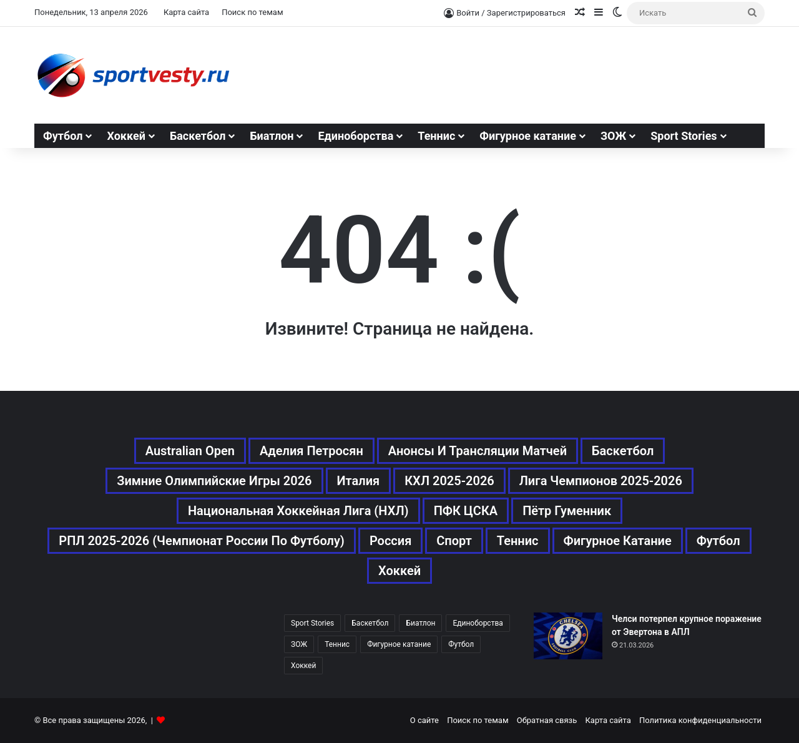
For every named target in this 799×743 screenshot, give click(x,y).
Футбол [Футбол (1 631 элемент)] (718, 540)
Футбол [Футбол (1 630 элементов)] (461, 644)
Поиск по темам (252, 12)
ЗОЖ (613, 135)
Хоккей (126, 135)
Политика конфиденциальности (700, 720)
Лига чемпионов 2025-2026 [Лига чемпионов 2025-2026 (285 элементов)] (600, 480)
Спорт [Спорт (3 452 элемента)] (454, 540)
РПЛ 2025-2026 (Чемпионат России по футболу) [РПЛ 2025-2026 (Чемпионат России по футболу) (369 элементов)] (202, 540)
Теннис (436, 135)
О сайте (424, 720)
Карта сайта (186, 12)
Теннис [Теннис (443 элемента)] (518, 540)
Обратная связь (547, 720)
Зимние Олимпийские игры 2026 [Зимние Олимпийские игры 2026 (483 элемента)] (214, 480)
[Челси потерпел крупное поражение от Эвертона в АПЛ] (568, 636)
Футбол (62, 135)
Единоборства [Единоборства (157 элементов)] (477, 623)
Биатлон (271, 135)
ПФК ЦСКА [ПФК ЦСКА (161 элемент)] (466, 510)
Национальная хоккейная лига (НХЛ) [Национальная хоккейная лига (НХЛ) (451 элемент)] (298, 510)
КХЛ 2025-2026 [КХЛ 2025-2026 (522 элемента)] (449, 480)
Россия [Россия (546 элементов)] (390, 540)
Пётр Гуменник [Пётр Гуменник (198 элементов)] (566, 510)
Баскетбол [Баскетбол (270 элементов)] (623, 450)
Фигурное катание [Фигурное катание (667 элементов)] (618, 540)
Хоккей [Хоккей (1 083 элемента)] (399, 570)
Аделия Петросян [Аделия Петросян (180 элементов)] (311, 450)
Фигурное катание (527, 135)
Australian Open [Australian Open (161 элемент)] (190, 450)
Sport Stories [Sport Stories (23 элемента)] (312, 623)
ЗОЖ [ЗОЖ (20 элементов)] (299, 644)
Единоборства (355, 135)
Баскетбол (198, 135)
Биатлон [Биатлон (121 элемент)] (420, 623)
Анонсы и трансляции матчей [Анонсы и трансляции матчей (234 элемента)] (477, 450)
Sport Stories (683, 135)
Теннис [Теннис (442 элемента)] (337, 644)
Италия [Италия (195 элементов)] (358, 480)
